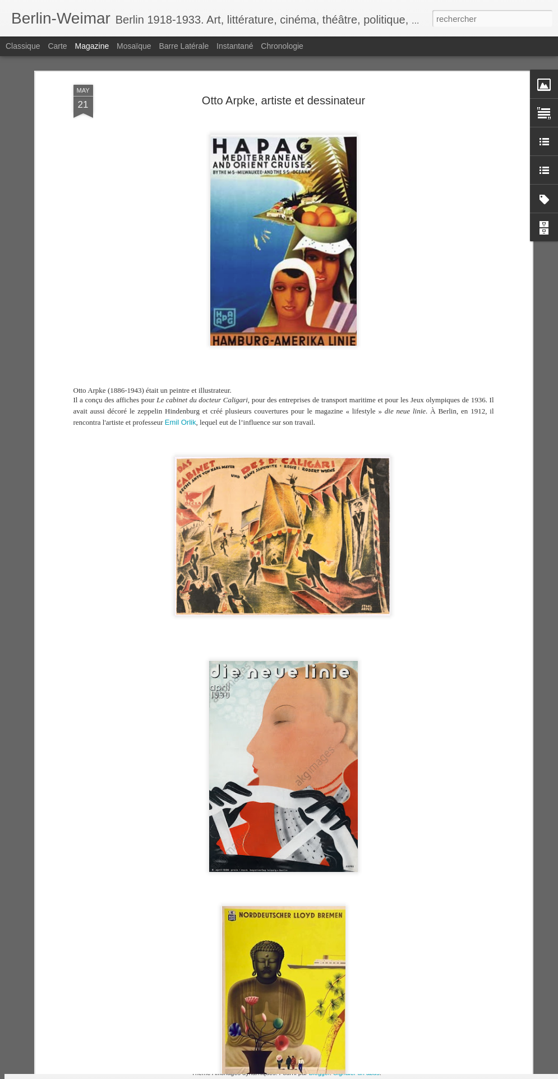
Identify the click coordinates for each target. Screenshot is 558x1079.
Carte (57, 46)
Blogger (319, 1072)
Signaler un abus (356, 1072)
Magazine (92, 46)
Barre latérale (184, 46)
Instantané (234, 46)
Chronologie (282, 46)
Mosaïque (134, 46)
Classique (23, 46)
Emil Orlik (180, 362)
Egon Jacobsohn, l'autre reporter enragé (253, 988)
